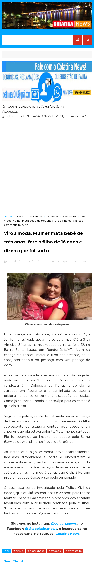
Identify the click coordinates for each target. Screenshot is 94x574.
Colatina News (67, 534)
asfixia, (39, 261)
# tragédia (55, 550)
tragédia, (65, 261)
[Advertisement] (47, 165)
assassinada (35, 216)
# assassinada (36, 550)
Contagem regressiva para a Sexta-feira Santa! (33, 106)
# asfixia (18, 550)
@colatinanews (64, 523)
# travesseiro (74, 550)
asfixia (20, 216)
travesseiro (69, 216)
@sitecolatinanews (41, 529)
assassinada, (51, 261)
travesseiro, (79, 261)
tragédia (52, 216)
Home (8, 216)
